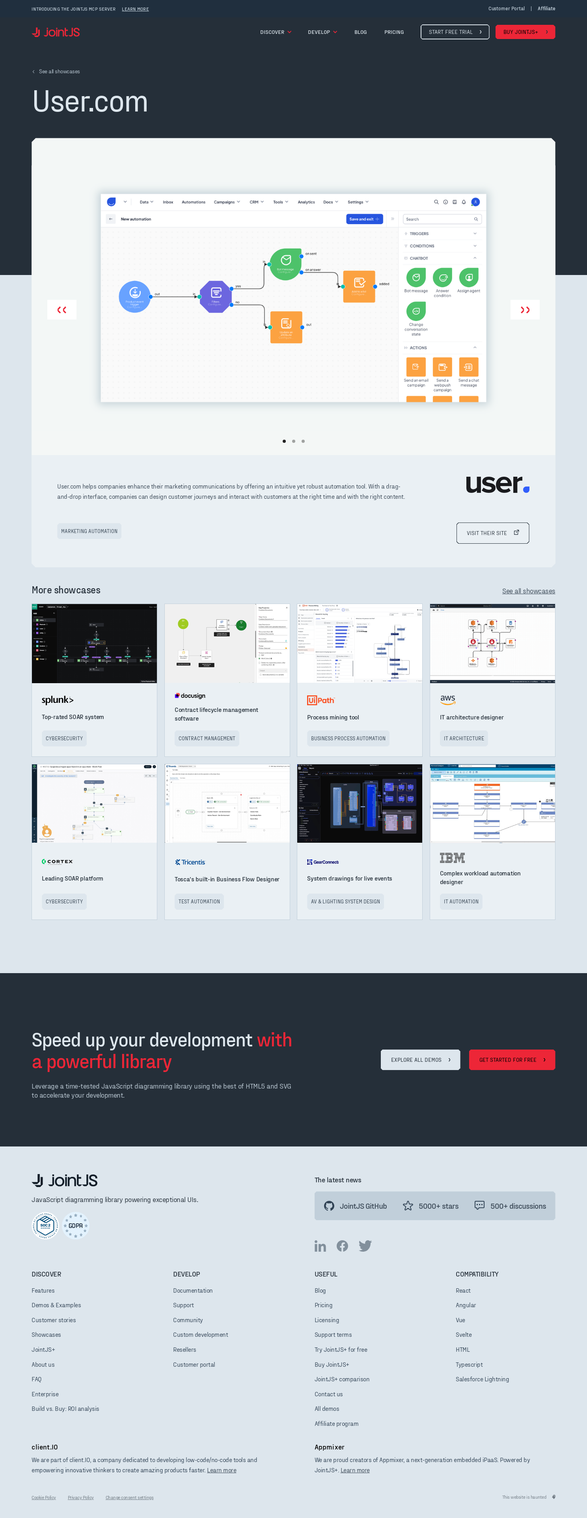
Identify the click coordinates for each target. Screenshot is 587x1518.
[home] (56, 32)
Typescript (469, 1364)
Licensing (327, 1319)
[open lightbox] (293, 297)
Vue (460, 1319)
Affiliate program (337, 1423)
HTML (463, 1349)
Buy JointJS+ (332, 1364)
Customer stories (54, 1319)
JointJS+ (43, 1349)
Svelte (463, 1334)
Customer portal (506, 8)
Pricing (324, 1304)
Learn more (221, 1469)
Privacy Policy (81, 1497)
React (463, 1290)
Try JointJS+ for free (341, 1349)
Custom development (200, 1334)
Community (188, 1319)
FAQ (37, 1378)
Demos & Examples (56, 1304)
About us (43, 1364)
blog (360, 31)
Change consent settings (130, 1497)
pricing (394, 31)
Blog (320, 1290)
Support (183, 1304)
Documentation (193, 1290)
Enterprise (45, 1393)
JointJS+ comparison (342, 1378)
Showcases (46, 1334)
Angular (466, 1304)
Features (43, 1290)
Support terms (333, 1334)
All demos (327, 1408)
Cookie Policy (44, 1497)
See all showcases (528, 590)
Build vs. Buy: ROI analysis (65, 1408)
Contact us (329, 1393)
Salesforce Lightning (482, 1378)
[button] (276, 31)
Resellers (184, 1349)
